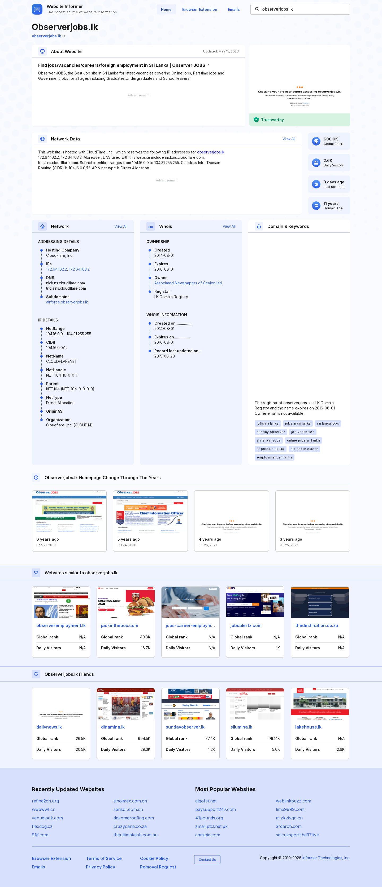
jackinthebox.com (119, 625)
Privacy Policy (100, 867)
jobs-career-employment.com (197, 625)
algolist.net (205, 801)
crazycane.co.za (130, 826)
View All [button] (289, 139)
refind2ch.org (45, 801)
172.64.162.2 (56, 269)
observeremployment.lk (61, 625)
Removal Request (158, 867)
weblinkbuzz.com (293, 801)
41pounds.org (209, 817)
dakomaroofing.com (134, 817)
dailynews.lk (49, 727)
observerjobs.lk (48, 36)
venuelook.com (47, 817)
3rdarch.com (289, 826)
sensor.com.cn (128, 809)
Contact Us (207, 860)
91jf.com (40, 834)
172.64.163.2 (79, 269)
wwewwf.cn (43, 809)
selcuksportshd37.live (297, 834)
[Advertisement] (138, 110)
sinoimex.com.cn (130, 801)
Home (166, 9)
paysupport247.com (215, 809)
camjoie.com (207, 834)
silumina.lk (241, 727)
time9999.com (290, 809)
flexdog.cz (42, 826)
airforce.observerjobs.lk (67, 302)
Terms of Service (104, 858)
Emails (234, 9)
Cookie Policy (154, 858)
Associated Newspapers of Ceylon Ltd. (188, 283)
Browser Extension (199, 9)
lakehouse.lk (308, 727)
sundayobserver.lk (185, 727)
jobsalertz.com (246, 625)
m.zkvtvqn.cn (289, 817)
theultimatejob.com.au (136, 834)
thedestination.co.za (316, 625)
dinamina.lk (113, 727)
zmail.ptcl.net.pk (211, 826)
